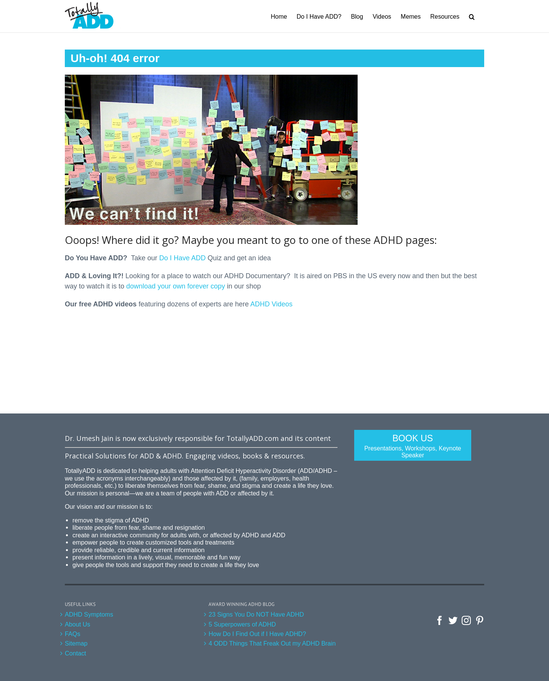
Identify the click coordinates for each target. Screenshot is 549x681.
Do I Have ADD (182, 258)
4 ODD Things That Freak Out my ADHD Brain (272, 643)
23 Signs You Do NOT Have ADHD (256, 614)
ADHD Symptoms (89, 614)
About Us (77, 624)
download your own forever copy (175, 286)
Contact (75, 653)
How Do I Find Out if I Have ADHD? (257, 633)
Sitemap (76, 643)
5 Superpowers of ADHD (242, 624)
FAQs (72, 633)
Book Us (413, 446)
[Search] (472, 16)
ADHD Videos (271, 304)
